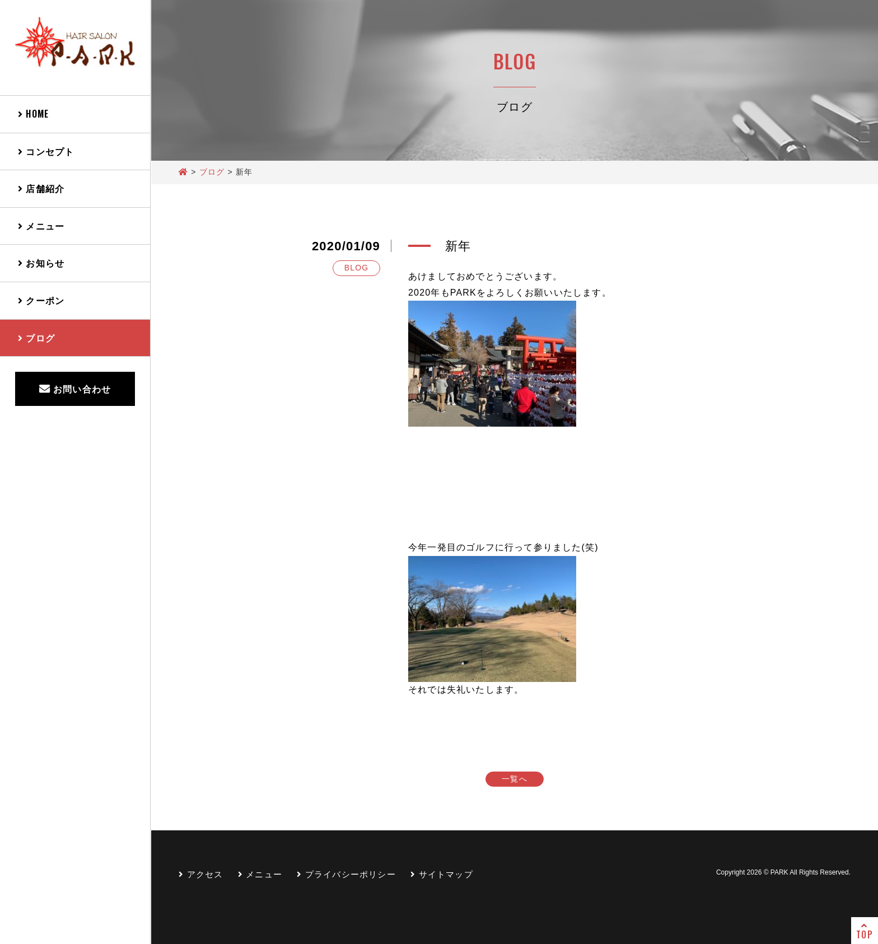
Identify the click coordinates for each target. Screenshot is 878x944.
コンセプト (46, 151)
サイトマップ (441, 874)
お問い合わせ (75, 388)
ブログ (36, 337)
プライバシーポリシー (346, 874)
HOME (33, 113)
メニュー (41, 225)
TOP (864, 931)
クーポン (41, 300)
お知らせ (41, 262)
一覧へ (514, 778)
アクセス (201, 874)
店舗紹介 (41, 188)
